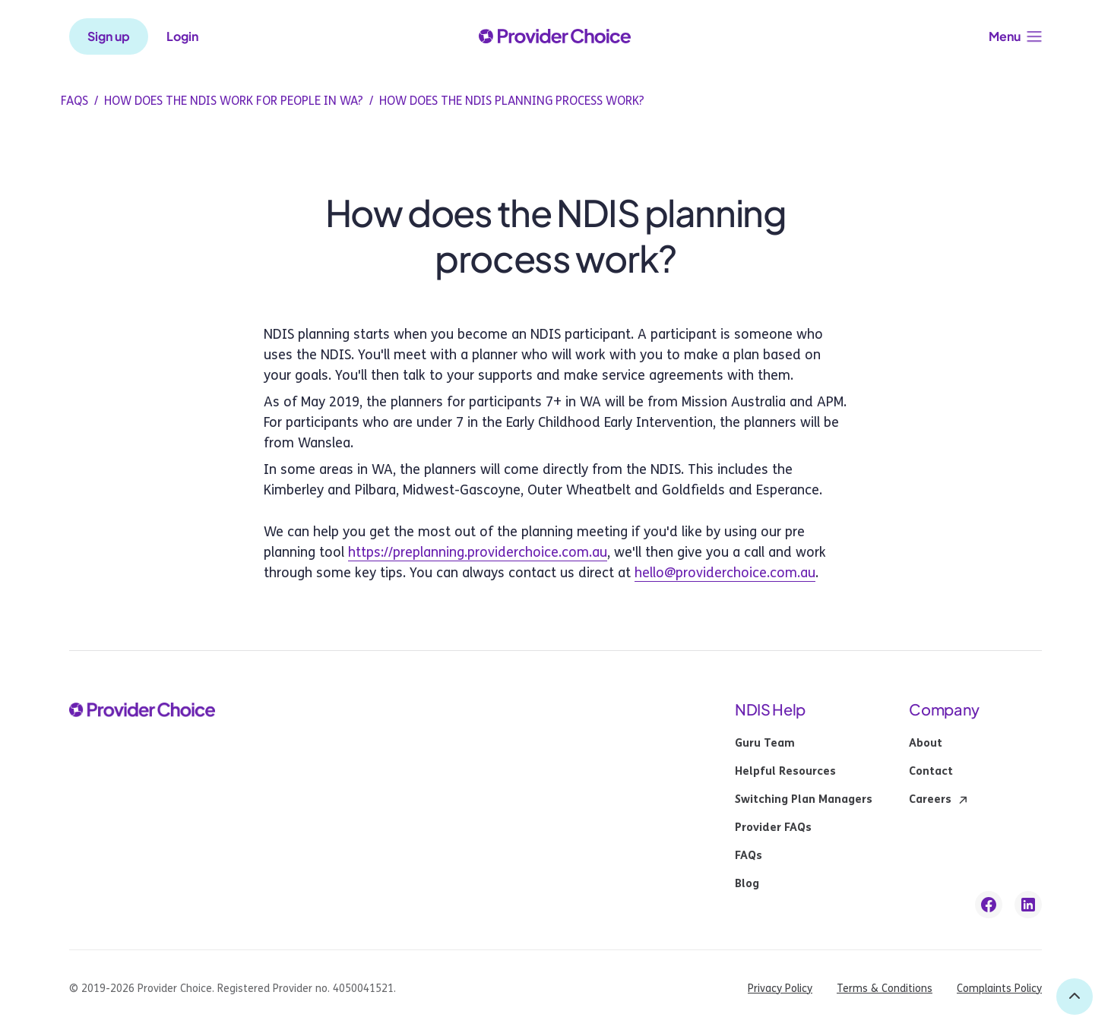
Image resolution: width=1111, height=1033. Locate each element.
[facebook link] (988, 904)
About (925, 744)
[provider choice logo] (555, 36)
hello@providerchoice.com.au (725, 572)
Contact (931, 772)
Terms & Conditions (884, 988)
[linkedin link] (1028, 904)
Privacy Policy (780, 988)
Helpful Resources (785, 772)
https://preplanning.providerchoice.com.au (477, 552)
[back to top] (1074, 996)
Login (182, 36)
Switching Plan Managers (803, 800)
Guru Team (765, 744)
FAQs (748, 856)
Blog (747, 884)
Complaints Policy (999, 988)
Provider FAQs (773, 828)
